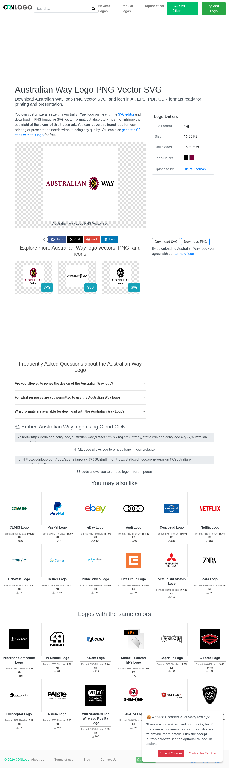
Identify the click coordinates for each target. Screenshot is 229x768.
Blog (87, 760)
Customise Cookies (203, 753)
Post (75, 239)
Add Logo (214, 8)
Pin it (91, 239)
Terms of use (63, 760)
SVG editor (126, 114)
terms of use (184, 254)
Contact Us (108, 760)
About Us (37, 760)
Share (57, 239)
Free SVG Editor (179, 8)
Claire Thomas (195, 169)
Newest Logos (104, 8)
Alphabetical (154, 6)
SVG (47, 287)
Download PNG (195, 242)
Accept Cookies (171, 753)
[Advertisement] (114, 51)
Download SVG (166, 242)
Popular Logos (127, 8)
